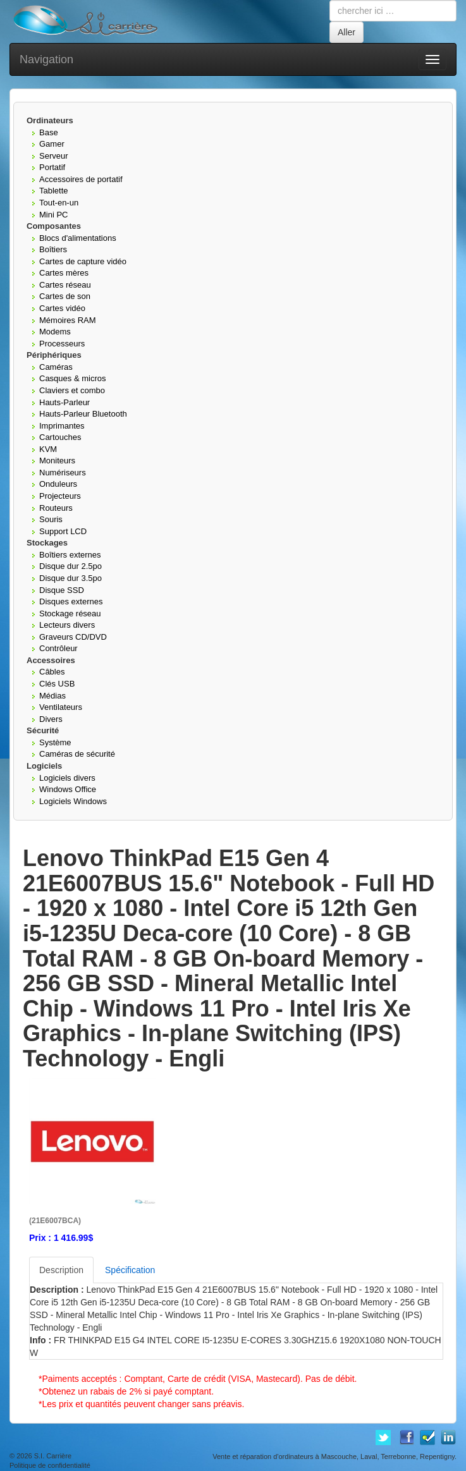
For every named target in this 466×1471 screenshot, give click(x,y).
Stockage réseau (70, 613)
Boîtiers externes (70, 554)
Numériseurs (62, 472)
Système (55, 742)
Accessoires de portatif (81, 179)
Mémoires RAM (67, 320)
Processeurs (62, 343)
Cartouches (60, 437)
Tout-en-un (58, 202)
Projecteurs (60, 496)
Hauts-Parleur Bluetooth (83, 413)
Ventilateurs (60, 707)
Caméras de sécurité (77, 754)
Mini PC (53, 214)
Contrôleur (58, 648)
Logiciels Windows (73, 801)
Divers (51, 719)
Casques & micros (72, 378)
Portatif (52, 167)
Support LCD (63, 531)
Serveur (53, 156)
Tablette (53, 190)
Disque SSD (61, 590)
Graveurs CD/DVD (73, 637)
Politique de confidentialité (49, 1465)
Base (48, 132)
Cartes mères (64, 273)
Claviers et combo (72, 390)
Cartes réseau (65, 285)
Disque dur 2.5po (70, 566)
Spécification (130, 1270)
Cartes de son (64, 296)
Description (61, 1270)
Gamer (51, 144)
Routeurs (56, 508)
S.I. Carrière (52, 1456)
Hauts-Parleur (64, 402)
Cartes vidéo (62, 308)
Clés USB (57, 683)
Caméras (56, 367)
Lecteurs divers (67, 625)
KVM (48, 449)
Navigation (46, 59)
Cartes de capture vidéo (82, 261)
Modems (55, 331)
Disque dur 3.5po (70, 578)
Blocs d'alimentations (77, 238)
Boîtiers (53, 249)
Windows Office (67, 789)
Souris (51, 519)
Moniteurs (57, 460)
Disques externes (70, 601)
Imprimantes (62, 425)
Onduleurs (58, 484)
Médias (52, 695)
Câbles (51, 671)
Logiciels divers (67, 778)
